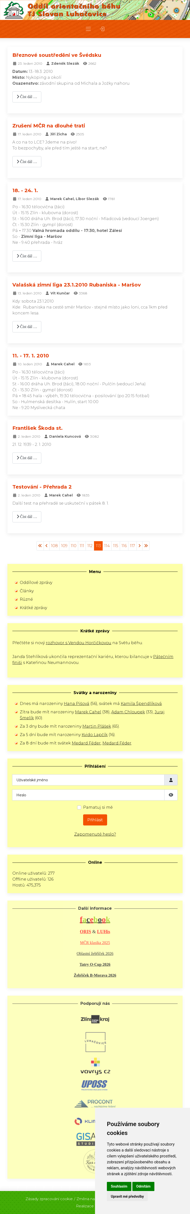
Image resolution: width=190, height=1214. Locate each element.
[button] (88, 29)
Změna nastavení (92, 1196)
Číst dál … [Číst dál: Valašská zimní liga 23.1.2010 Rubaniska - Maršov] (27, 327)
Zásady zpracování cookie (49, 1196)
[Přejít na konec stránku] (146, 546)
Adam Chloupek (128, 712)
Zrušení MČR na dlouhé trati (48, 126)
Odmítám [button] (143, 1186)
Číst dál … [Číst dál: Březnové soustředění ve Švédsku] (27, 97)
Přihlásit (95, 820)
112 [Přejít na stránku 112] (90, 545)
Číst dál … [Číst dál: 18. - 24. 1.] (27, 256)
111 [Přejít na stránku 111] (82, 545)
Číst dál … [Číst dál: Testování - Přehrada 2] (27, 516)
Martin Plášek (96, 726)
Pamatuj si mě (98, 807)
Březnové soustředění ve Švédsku (56, 55)
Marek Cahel (88, 712)
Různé (26, 599)
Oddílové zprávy (36, 582)
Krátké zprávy (33, 607)
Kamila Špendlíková (141, 703)
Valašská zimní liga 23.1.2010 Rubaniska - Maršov (76, 285)
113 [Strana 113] (98, 545)
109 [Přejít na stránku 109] (64, 545)
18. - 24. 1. (25, 190)
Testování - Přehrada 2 (42, 487)
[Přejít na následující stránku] (139, 546)
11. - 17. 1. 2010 (30, 356)
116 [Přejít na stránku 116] (124, 545)
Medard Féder (86, 743)
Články (27, 591)
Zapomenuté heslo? (95, 834)
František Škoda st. (37, 428)
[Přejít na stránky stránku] (46, 546)
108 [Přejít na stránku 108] (54, 545)
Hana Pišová (76, 703)
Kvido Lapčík (95, 734)
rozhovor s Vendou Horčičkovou (78, 642)
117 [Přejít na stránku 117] (132, 545)
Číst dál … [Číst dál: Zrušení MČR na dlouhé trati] (27, 162)
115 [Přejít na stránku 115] (115, 545)
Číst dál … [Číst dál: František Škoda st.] (27, 458)
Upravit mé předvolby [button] (127, 1196)
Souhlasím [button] (119, 1186)
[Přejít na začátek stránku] (40, 546)
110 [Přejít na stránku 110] (73, 545)
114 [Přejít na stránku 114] (107, 545)
